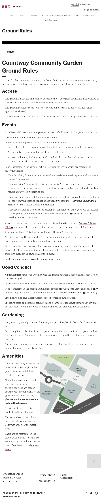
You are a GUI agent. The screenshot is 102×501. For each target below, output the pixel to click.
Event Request (58, 142)
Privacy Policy (45, 475)
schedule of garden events (24, 137)
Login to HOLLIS (91, 10)
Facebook (86, 493)
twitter (91, 493)
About (11, 16)
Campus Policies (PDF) (70, 292)
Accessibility (45, 481)
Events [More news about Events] (10, 52)
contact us (12, 395)
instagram (96, 493)
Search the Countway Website (81, 5)
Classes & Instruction (85, 16)
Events (21, 16)
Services (33, 16)
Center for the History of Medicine (56, 16)
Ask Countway (51, 20)
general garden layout (25, 259)
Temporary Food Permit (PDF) (53, 213)
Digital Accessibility (66, 476)
